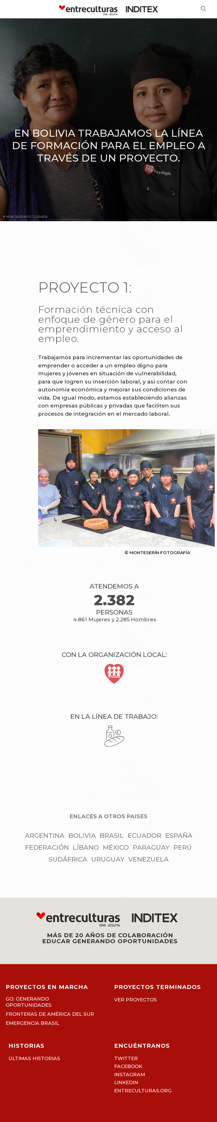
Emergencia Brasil (32, 1023)
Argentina (44, 836)
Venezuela (148, 859)
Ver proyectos (135, 1000)
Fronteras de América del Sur (50, 1014)
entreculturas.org (143, 1090)
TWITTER (126, 1058)
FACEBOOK (128, 1066)
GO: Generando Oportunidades (46, 826)
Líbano (86, 847)
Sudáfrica (68, 859)
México (116, 847)
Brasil (112, 836)
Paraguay (151, 847)
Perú (182, 847)
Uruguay (107, 859)
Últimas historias (34, 1058)
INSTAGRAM (129, 1074)
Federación (47, 847)
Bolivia (82, 836)
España (178, 836)
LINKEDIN (126, 1082)
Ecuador (144, 836)
